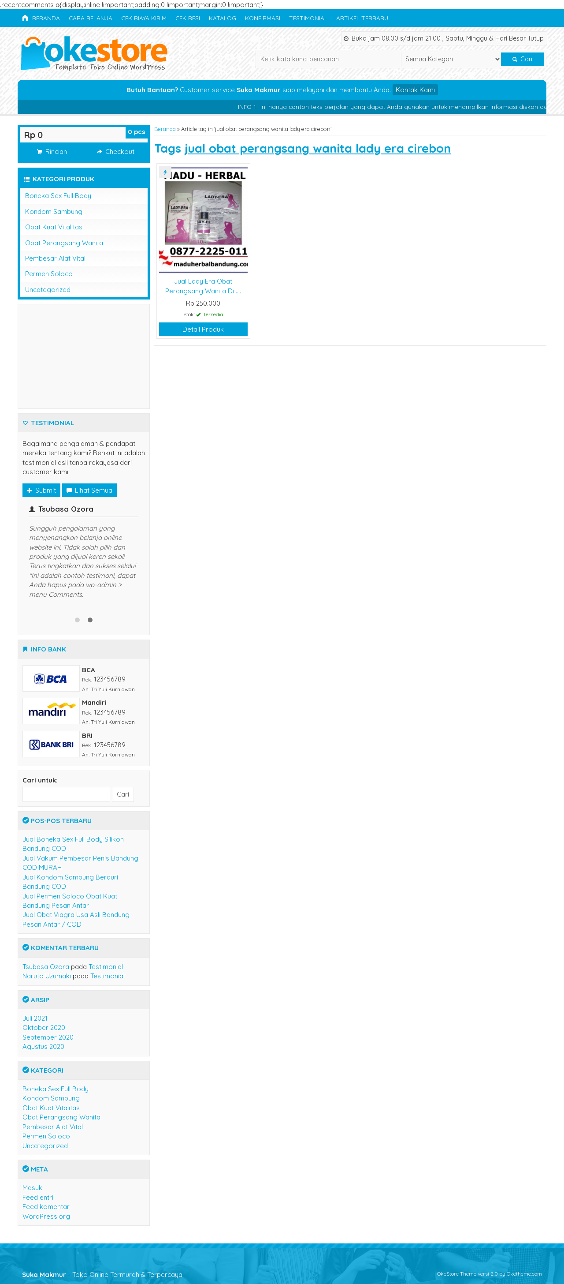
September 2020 (48, 1037)
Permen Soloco (49, 274)
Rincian (52, 151)
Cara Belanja (90, 18)
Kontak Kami (415, 90)
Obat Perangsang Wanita (64, 243)
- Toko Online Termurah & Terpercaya (102, 1274)
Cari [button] (522, 59)
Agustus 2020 (43, 1046)
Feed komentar (46, 1206)
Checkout (115, 151)
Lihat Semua (89, 490)
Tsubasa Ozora (45, 966)
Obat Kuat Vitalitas (53, 227)
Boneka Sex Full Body (58, 195)
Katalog (222, 18)
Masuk (32, 1187)
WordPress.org (46, 1216)
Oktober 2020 (43, 1027)
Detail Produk (203, 329)
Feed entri (37, 1197)
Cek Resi (187, 18)
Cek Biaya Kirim (144, 18)
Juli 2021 (35, 1018)
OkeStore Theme (456, 1273)
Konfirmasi (262, 18)
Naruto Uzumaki (46, 976)
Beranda (41, 18)
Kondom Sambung (53, 211)
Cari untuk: (40, 780)
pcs (136, 131)
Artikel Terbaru (362, 18)
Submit (41, 490)
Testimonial (308, 18)
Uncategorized (47, 289)
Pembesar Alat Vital (55, 258)
